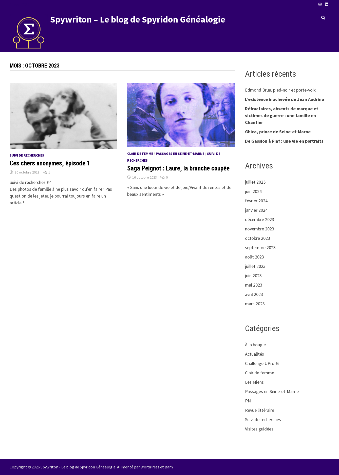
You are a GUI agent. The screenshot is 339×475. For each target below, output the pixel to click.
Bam (169, 466)
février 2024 (256, 201)
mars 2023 (255, 304)
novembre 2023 (259, 229)
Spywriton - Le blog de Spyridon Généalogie (78, 466)
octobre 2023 (257, 238)
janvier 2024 (256, 210)
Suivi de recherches (27, 155)
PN (248, 401)
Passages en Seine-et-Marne (180, 153)
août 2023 (254, 257)
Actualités (254, 354)
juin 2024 (253, 191)
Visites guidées (259, 429)
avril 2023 (254, 294)
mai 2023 (253, 285)
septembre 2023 (260, 247)
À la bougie (255, 345)
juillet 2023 (255, 266)
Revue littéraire (259, 410)
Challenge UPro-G (262, 363)
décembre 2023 (259, 219)
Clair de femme (140, 153)
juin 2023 (253, 275)
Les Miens (254, 382)
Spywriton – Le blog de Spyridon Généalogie (137, 19)
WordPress (150, 466)
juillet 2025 (255, 182)
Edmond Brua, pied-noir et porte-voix (280, 90)
